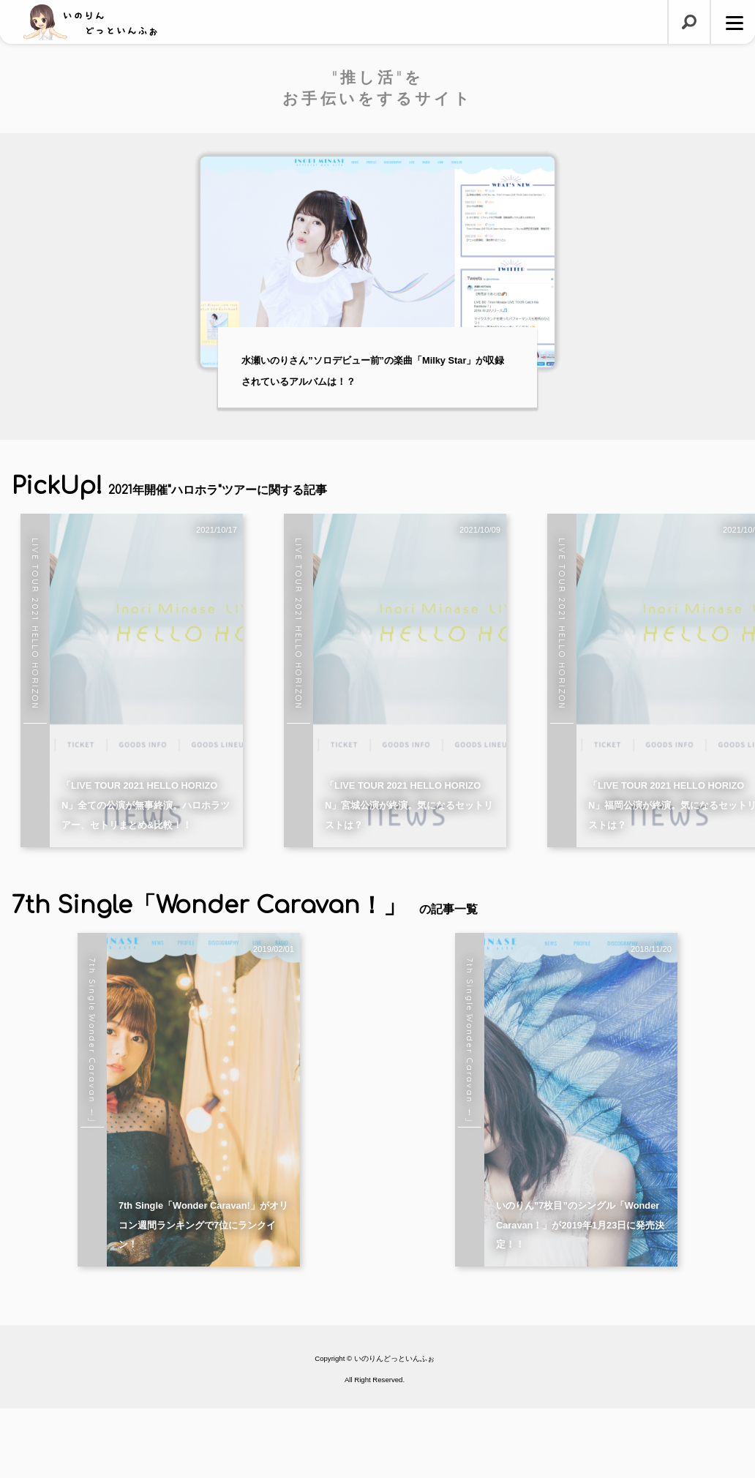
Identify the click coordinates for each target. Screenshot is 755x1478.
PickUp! (169, 486)
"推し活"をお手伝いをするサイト (377, 87)
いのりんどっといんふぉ (394, 1429)
